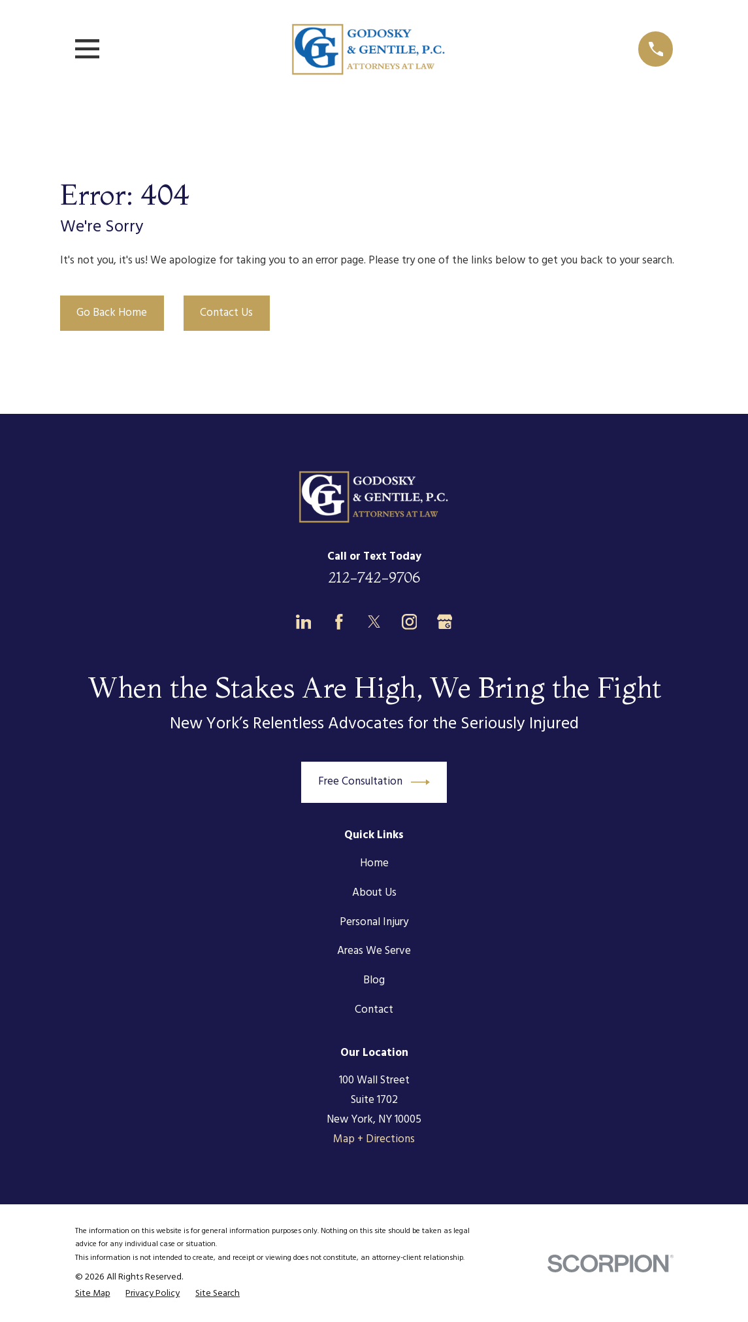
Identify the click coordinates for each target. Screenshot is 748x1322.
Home (374, 863)
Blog (374, 980)
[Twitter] (374, 622)
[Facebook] (339, 622)
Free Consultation (374, 782)
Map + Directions (374, 1139)
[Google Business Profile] (445, 622)
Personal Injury (374, 922)
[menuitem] (92, 1294)
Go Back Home (111, 313)
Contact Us (226, 313)
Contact (374, 1010)
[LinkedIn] (304, 622)
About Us (374, 893)
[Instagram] (409, 622)
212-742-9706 (374, 577)
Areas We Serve (374, 951)
